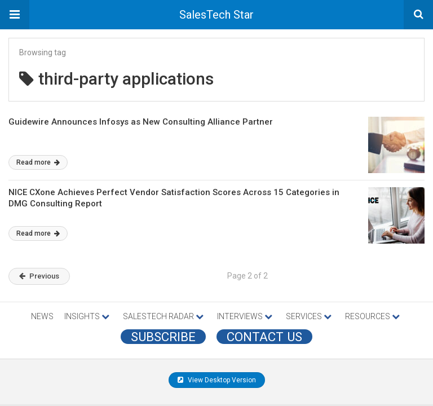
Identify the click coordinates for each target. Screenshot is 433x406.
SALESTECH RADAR (163, 316)
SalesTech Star (216, 14)
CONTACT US (264, 336)
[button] (14, 14)
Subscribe (163, 336)
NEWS (42, 316)
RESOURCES (372, 316)
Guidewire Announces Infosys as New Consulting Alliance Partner (140, 122)
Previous (39, 276)
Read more (38, 162)
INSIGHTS (86, 316)
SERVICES (309, 316)
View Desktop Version (217, 380)
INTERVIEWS (244, 316)
